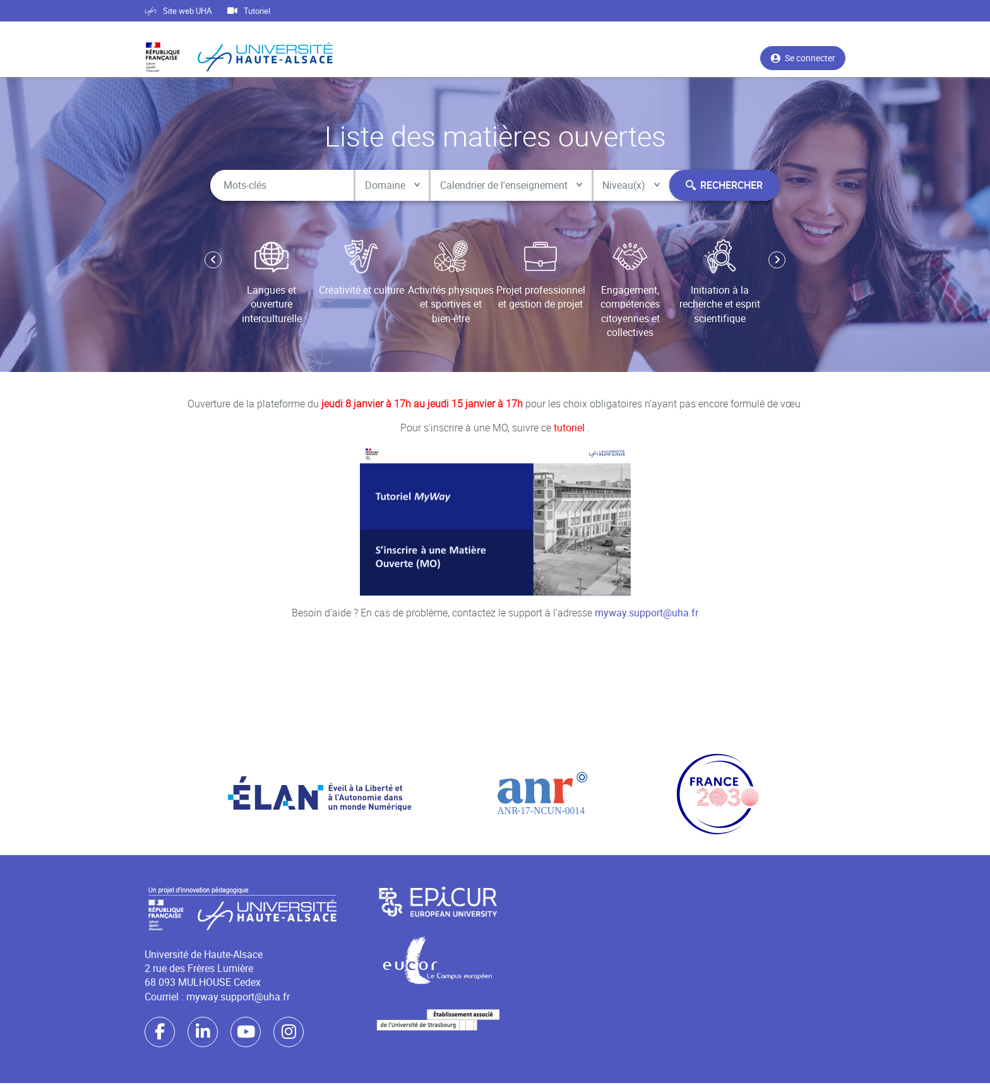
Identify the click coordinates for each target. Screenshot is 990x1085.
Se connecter (802, 61)
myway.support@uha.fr (646, 615)
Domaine (383, 186)
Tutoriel (248, 10)
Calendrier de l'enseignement (503, 186)
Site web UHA (178, 10)
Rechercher (721, 186)
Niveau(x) (625, 186)
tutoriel (570, 430)
